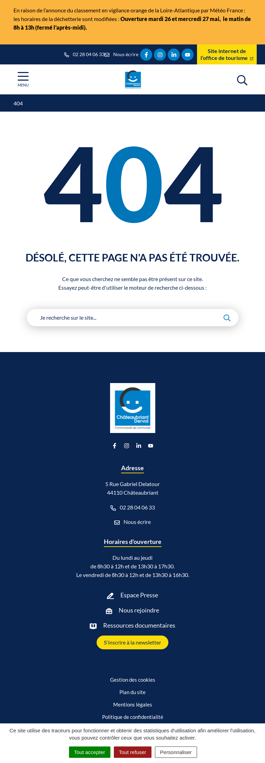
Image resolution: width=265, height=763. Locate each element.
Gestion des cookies (132, 680)
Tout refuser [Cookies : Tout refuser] (132, 752)
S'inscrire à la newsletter (132, 642)
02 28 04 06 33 (132, 507)
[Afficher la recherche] (242, 79)
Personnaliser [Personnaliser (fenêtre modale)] (176, 752)
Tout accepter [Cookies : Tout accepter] (89, 752)
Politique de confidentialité (132, 717)
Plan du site (132, 692)
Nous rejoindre (139, 610)
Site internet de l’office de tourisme (226, 54)
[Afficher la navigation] (23, 79)
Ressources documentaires (139, 625)
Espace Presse (139, 595)
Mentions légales (132, 704)
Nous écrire (132, 521)
